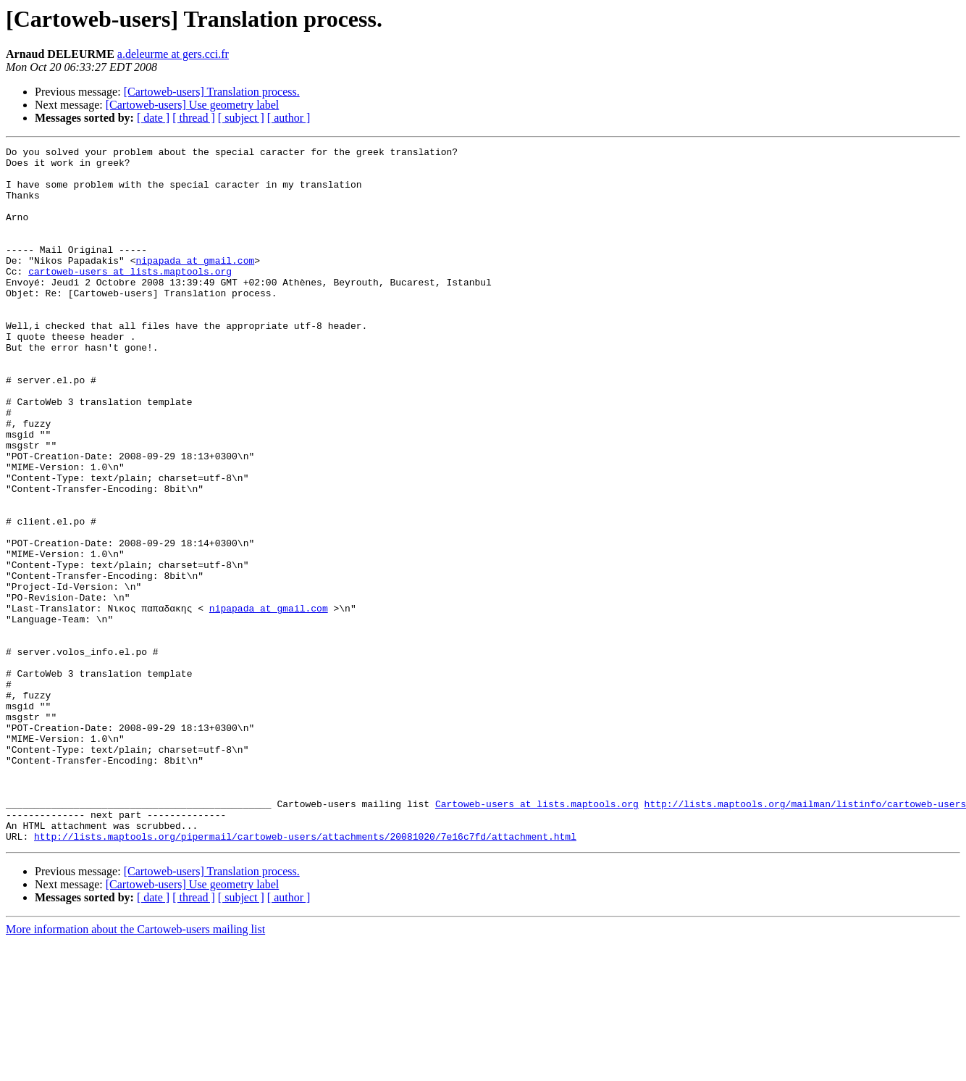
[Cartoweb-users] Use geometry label (192, 105)
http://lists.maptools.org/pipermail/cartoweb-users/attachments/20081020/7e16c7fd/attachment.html (305, 975)
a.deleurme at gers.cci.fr (173, 54)
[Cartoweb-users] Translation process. (212, 91)
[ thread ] (193, 118)
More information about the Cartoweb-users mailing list (135, 1068)
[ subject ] (241, 118)
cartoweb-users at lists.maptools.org (130, 297)
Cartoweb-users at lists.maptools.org (537, 936)
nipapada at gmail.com (194, 284)
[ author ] (289, 118)
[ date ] (153, 118)
